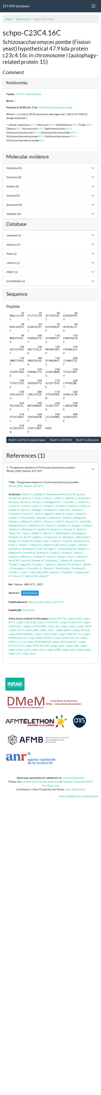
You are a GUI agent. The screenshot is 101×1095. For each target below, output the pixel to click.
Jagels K (49, 513)
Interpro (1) (13, 244)
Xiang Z (61, 556)
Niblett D (26, 521)
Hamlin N (14, 509)
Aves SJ (51, 556)
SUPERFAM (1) (15, 281)
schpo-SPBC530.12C (66, 637)
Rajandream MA (56, 494)
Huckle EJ (27, 513)
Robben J (38, 537)
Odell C (37, 521)
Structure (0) (13, 177)
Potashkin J (68, 572)
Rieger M (14, 541)
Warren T (48, 533)
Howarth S (15, 513)
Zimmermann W (67, 548)
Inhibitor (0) (13, 213)
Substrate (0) (14, 204)
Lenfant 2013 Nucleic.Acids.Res (40, 781)
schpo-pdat (32, 630)
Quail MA (84, 521)
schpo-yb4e (57, 645)
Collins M (83, 502)
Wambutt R (15, 552)
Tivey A (26, 533)
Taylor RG (14, 533)
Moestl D (36, 544)
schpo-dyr (54, 626)
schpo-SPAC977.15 (70, 634)
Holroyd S (64, 509)
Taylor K (81, 529)
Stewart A (14, 498)
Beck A (83, 544)
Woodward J (78, 533)
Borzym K (60, 544)
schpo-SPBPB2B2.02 (39, 641)
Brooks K (14, 502)
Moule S (67, 517)
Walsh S (36, 533)
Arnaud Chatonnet (73, 777)
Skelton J (15, 529)
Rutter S (51, 525)
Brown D (26, 502)
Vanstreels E (83, 537)
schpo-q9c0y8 (81, 630)
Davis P (37, 505)
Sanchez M (63, 564)
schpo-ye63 (38, 649)
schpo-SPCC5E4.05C (65, 641)
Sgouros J (27, 498)
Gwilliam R (39, 494)
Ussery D (19, 576)
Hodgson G (50, 509)
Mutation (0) (14, 168)
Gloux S (78, 552)
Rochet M (37, 560)
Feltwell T (49, 505)
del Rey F (76, 564)
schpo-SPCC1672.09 (37, 645)
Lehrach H (14, 548)
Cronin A (26, 505)
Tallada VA (66, 560)
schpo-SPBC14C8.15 (40, 637)
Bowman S (84, 498)
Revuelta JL (35, 568)
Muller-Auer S (42, 541)
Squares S (56, 529)
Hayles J (49, 498)
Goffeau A (43, 552)
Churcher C (69, 502)
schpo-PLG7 (47, 630)
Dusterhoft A (81, 541)
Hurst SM (14, 560)
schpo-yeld (68, 649)
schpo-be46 (75, 618)
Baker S (59, 498)
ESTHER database (16, 6)
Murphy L (14, 521)
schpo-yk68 (83, 649)
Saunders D (63, 525)
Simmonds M (28, 529)
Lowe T (24, 572)
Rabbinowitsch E (18, 525)
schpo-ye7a (23, 649)
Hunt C (72, 556)
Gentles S (73, 505)
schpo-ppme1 (63, 630)
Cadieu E (55, 552)
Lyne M (71, 494)
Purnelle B (29, 552)
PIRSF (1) (12, 272)
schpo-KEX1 (84, 626)
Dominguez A (19, 568)
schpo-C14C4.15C (48, 622)
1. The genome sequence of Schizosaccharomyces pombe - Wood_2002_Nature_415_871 (41, 469)
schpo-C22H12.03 (71, 622)
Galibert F (39, 556)
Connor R (14, 505)
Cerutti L (14, 572)
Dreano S (67, 552)
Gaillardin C (52, 560)
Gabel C (56, 541)
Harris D (25, 509)
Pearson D (71, 521)
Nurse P (44, 576)
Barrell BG (32, 576)
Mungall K (79, 517)
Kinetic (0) (12, 186)
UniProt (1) (13, 262)
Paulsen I (54, 572)
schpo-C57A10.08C (35, 626)
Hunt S (38, 513)
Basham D (71, 498)
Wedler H (83, 548)
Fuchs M (67, 541)
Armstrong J (63, 568)
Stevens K (69, 529)
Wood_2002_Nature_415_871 (26, 485)
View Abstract (30, 593)
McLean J (42, 517)
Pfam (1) (11, 253)
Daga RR (25, 564)
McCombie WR (39, 572)
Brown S (37, 502)
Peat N (38, 498)
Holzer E (24, 544)
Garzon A (79, 560)
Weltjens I (69, 537)
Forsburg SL (79, 568)
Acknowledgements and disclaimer (78, 796)
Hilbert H (48, 544)
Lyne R (80, 494)
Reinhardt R (28, 548)
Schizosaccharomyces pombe (55, 107)
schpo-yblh (72, 645)
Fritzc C (13, 544)
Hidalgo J (37, 509)
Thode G (13, 564)
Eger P (52, 548)
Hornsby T (78, 509)
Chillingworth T (53, 502)
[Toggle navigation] (93, 6)
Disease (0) (13, 195)
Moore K (82, 556)
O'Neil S (59, 521)
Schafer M (27, 541)
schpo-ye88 (53, 649)
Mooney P (55, 517)
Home (8, 19)
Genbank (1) (13, 235)
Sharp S (88, 525)
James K (59, 513)
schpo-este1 (68, 626)
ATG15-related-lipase (28, 94)
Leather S (14, 517)
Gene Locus (22, 19)
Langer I (73, 544)
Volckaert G (15, 537)
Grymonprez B (53, 537)
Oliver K (48, 521)
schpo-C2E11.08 (26, 622)
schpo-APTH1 (58, 618)
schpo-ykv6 (29, 653)
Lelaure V (14, 556)
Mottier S (26, 556)
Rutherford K (37, 525)
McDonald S (28, 517)
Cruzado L (38, 564)
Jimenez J (50, 564)
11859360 (29, 610)
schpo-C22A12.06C (46, 634)
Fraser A (61, 505)
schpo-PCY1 (17, 630)
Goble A (85, 505)
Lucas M (26, 560)
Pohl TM (42, 548)
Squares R (43, 529)
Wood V (26, 494)
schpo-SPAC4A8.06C (21, 634)
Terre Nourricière (75, 789)
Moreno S (48, 568)
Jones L (70, 513)
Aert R (27, 537)
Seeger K (77, 525)
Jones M (81, 513)
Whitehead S (62, 533)
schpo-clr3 (15, 653)
